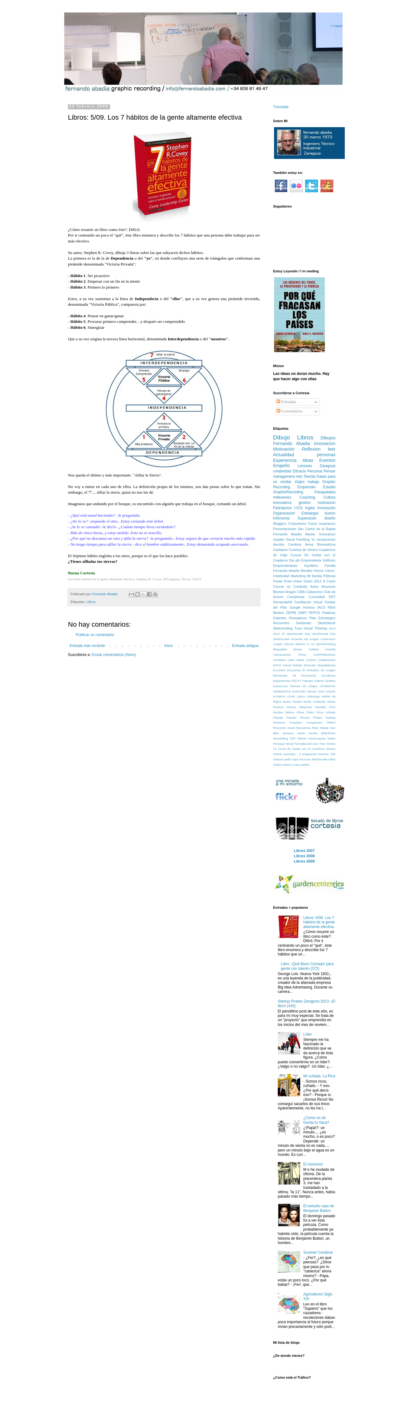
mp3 (295, 759)
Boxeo (297, 649)
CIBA (301, 592)
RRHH (331, 722)
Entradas (286, 402)
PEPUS (314, 613)
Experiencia (284, 460)
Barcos (289, 644)
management (284, 476)
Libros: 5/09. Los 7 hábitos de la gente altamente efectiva (319, 922)
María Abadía (292, 701)
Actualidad (283, 454)
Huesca (309, 607)
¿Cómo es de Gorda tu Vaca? (316, 1120)
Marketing (298, 576)
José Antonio (326, 691)
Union (297, 581)
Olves (300, 712)
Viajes (300, 482)
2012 (317, 581)
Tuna (298, 628)
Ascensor (328, 586)
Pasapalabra (325, 492)
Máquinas (305, 707)
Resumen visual (284, 728)
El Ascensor (313, 1164)
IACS (321, 607)
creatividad (282, 471)
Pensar (329, 471)
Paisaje (278, 717)
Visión (307, 581)
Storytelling (280, 738)
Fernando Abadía (287, 534)
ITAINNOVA (327, 686)
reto (299, 476)
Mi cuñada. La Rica (319, 1076)
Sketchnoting (282, 628)
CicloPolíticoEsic (324, 654)
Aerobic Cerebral (287, 544)
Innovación (326, 508)
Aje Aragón (311, 639)
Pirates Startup (324, 717)
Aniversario (327, 639)
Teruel (290, 743)
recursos (305, 759)
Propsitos (296, 722)
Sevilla (312, 733)
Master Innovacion (320, 534)
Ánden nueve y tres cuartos (291, 764)
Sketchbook (326, 623)
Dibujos (327, 437)
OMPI (302, 613)
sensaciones (326, 539)
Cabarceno (314, 592)
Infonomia (281, 518)
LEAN (291, 696)
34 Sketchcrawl (292, 633)
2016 (276, 633)
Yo (313, 539)
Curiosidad (317, 597)
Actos (314, 586)
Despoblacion (326, 665)
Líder (307, 1034)
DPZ (332, 597)
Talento (302, 738)
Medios (278, 613)
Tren (322, 743)
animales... (290, 754)
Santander (303, 623)
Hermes (295, 686)
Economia (294, 670)
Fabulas (307, 680)
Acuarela (296, 639)
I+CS (298, 508)
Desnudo (309, 665)
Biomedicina (326, 544)
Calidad (313, 649)
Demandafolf (282, 602)
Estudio (329, 487)
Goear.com (280, 686)
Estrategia (309, 513)
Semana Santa (293, 733)
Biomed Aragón (284, 592)
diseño (330, 518)
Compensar (296, 597)
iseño (287, 759)
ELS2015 (279, 670)
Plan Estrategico (322, 618)
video (331, 759)
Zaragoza (327, 466)
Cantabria (280, 550)
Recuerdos (281, 623)
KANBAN (279, 696)
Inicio (168, 646)
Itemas (311, 691)
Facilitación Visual (308, 602)
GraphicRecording (288, 492)
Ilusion (330, 513)
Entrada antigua (245, 646)
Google (295, 607)
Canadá (330, 649)
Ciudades (279, 660)
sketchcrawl (319, 759)
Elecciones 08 (284, 675)
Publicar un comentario (95, 635)
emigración (309, 754)
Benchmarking (325, 644)
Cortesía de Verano (303, 550)
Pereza (304, 717)
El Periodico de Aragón (318, 670)
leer (331, 449)
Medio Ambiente (314, 701)
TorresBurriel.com (306, 743)
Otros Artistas (325, 712)
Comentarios (289, 411)
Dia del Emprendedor (305, 560)
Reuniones (303, 728)
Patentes (279, 618)
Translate (281, 107)
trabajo (313, 482)
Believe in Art (305, 644)
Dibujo (281, 437)
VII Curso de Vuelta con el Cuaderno (299, 748)
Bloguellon (280, 649)
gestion (305, 502)
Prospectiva (314, 722)
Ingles (310, 508)
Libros (90, 602)
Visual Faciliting (298, 539)
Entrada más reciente (87, 646)
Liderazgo (313, 696)
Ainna (309, 544)
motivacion (326, 502)
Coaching (307, 497)
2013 (332, 628)
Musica (291, 707)
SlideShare (328, 733)
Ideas (307, 460)
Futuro (312, 523)
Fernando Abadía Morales (293, 570)
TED (293, 738)
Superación (306, 518)
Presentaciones (284, 529)
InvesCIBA (299, 691)
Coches (311, 660)
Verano (330, 748)
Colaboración (326, 660)
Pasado (291, 717)
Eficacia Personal (307, 471)
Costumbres (297, 523)
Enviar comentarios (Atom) (114, 655)
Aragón (278, 644)
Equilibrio (311, 565)
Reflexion (311, 449)
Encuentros (308, 675)
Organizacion (284, 513)
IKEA (331, 607)
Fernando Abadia (291, 443)
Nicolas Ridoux (283, 712)
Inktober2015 (282, 691)
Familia (330, 565)
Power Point (282, 581)
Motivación (284, 449)
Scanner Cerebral (318, 1252)
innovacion (324, 443)
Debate (297, 665)
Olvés (310, 712)
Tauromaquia (316, 738)
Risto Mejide (320, 728)
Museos (278, 707)
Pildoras (329, 576)
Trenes (330, 743)
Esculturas (328, 675)
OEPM (291, 613)
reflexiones (282, 497)
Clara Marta (295, 660)
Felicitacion (282, 508)
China (302, 654)
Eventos (327, 460)
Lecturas (305, 466)
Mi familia (314, 576)
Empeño (281, 465)
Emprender (306, 487)
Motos (331, 701)
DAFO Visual (282, 665)
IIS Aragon (310, 686)
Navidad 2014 (325, 707)
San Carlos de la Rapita (316, 529)
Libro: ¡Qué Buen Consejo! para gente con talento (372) (307, 966)
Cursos (296, 555)
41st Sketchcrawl (316, 633)
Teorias (310, 476)
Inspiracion (327, 523)
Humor (319, 570)
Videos (277, 754)
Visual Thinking (315, 628)
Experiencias (281, 680)
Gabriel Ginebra (324, 680)
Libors (301, 696)
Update (278, 539)
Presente (279, 722)
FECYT (296, 680)
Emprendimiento (285, 565)
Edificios (329, 560)
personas (326, 454)
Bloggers (279, 523)
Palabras (328, 613)
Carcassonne (282, 654)
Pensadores (298, 618)
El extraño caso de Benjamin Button (318, 1208)
